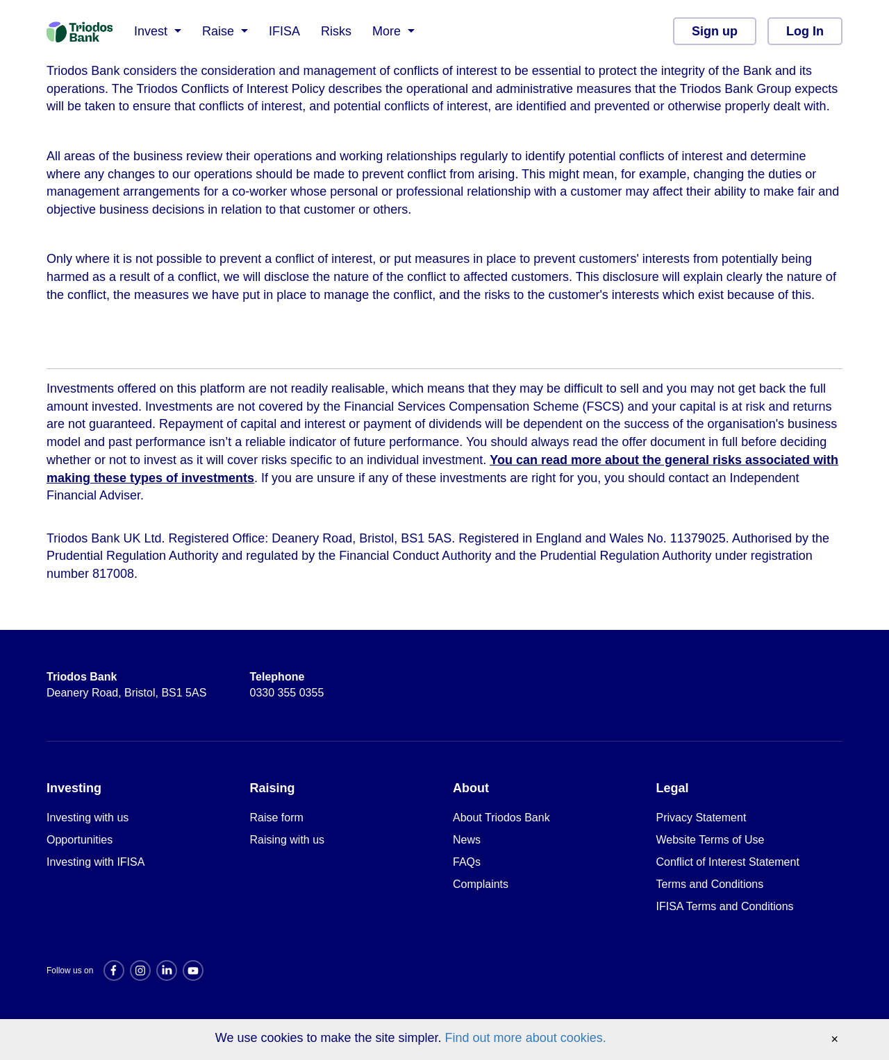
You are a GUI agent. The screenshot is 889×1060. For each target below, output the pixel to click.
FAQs (467, 862)
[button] (158, 31)
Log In (805, 31)
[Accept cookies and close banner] (834, 1039)
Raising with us (287, 840)
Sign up (715, 31)
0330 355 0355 (287, 685)
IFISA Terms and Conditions (725, 906)
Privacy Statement (701, 817)
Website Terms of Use (710, 840)
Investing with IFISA (95, 862)
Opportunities (80, 840)
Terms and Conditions (710, 884)
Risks (336, 31)
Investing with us (87, 817)
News (467, 840)
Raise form (277, 817)
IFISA (284, 31)
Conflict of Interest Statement (727, 862)
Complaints (480, 884)
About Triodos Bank (501, 817)
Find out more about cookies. (525, 1038)
